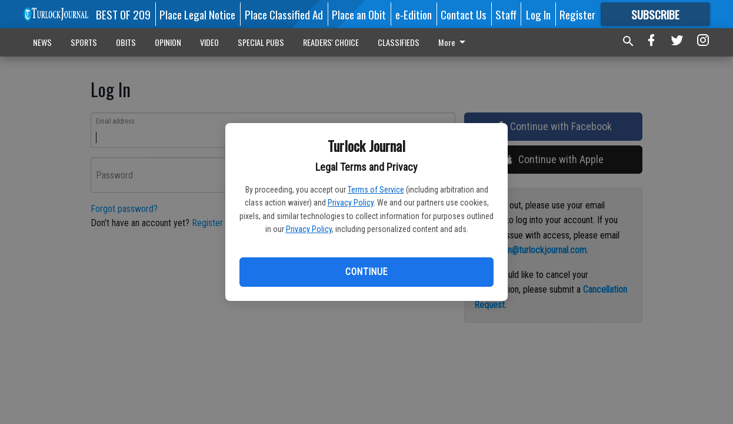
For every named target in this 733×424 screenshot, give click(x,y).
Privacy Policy (351, 202)
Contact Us (464, 14)
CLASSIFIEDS (398, 42)
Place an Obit (359, 14)
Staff (506, 14)
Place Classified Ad (284, 14)
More (453, 42)
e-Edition (413, 14)
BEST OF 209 (123, 14)
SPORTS (84, 42)
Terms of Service (376, 189)
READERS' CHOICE (331, 42)
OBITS (126, 42)
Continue (366, 271)
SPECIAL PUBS (261, 42)
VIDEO (209, 42)
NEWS (42, 42)
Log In (538, 14)
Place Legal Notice (197, 14)
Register (577, 14)
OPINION (168, 42)
